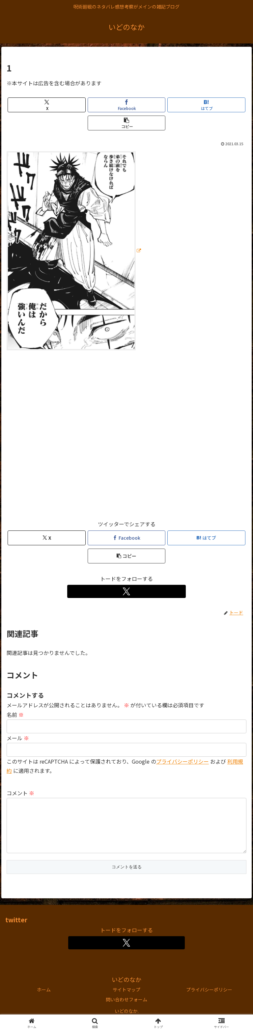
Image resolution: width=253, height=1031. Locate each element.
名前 (15, 715)
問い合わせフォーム (126, 1010)
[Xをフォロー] (126, 591)
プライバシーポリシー (182, 761)
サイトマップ (126, 1000)
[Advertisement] (126, 438)
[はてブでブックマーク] (206, 104)
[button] (127, 123)
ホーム (44, 1000)
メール (18, 738)
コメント (20, 793)
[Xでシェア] (47, 104)
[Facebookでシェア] (127, 104)
